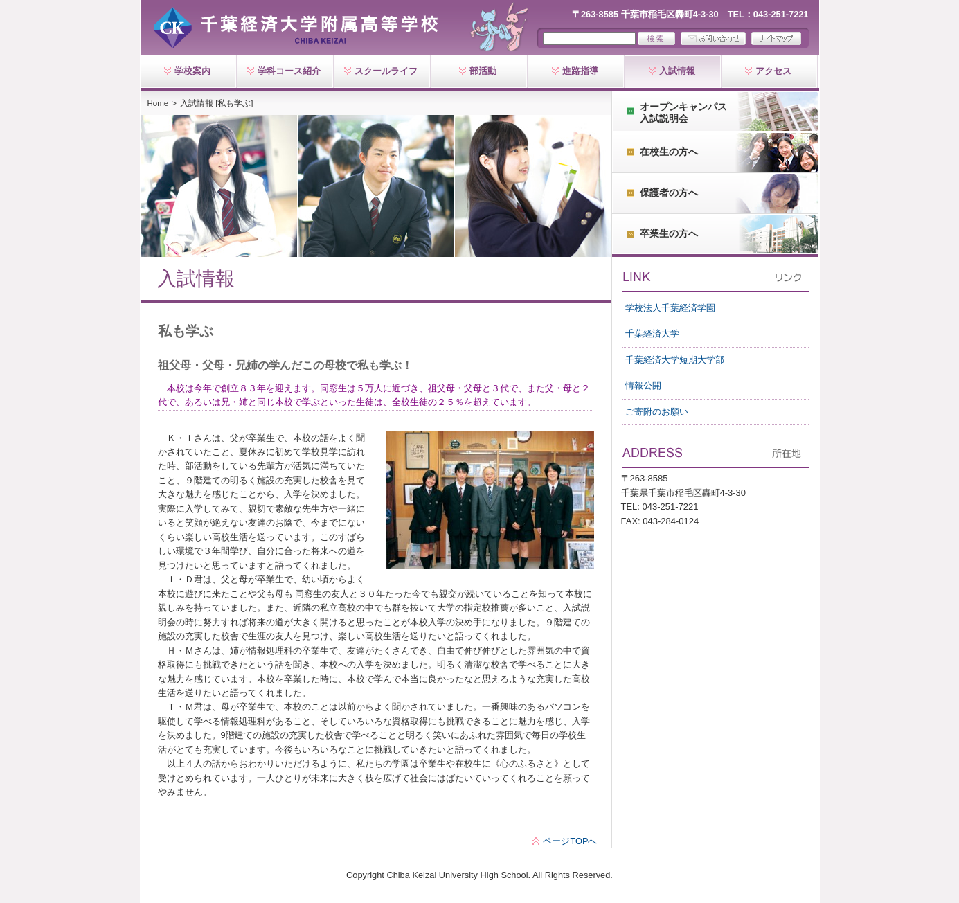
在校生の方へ (669, 151)
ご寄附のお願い (656, 411)
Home (158, 103)
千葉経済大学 (652, 333)
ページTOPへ (570, 841)
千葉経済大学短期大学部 (674, 360)
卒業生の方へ (669, 233)
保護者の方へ (669, 192)
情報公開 (643, 385)
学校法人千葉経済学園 (670, 308)
